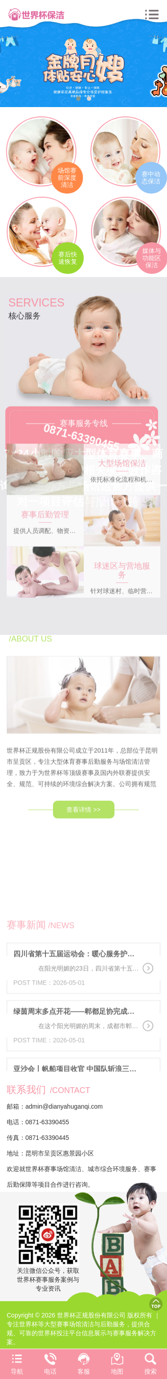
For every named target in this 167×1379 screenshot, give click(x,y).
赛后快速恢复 (69, 258)
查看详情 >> (83, 781)
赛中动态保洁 (149, 177)
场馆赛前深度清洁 (63, 177)
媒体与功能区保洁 (155, 258)
